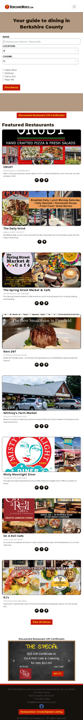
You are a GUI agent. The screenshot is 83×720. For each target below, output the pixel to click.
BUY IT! (57, 674)
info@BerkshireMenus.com (41, 702)
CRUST (8, 167)
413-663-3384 (43, 699)
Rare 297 (9, 351)
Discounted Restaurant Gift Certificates (41, 115)
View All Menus (41, 622)
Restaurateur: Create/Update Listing (41, 712)
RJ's (6, 597)
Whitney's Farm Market (20, 413)
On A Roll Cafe (13, 536)
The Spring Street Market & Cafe (26, 290)
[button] (14, 660)
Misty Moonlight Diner (19, 474)
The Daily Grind (14, 228)
